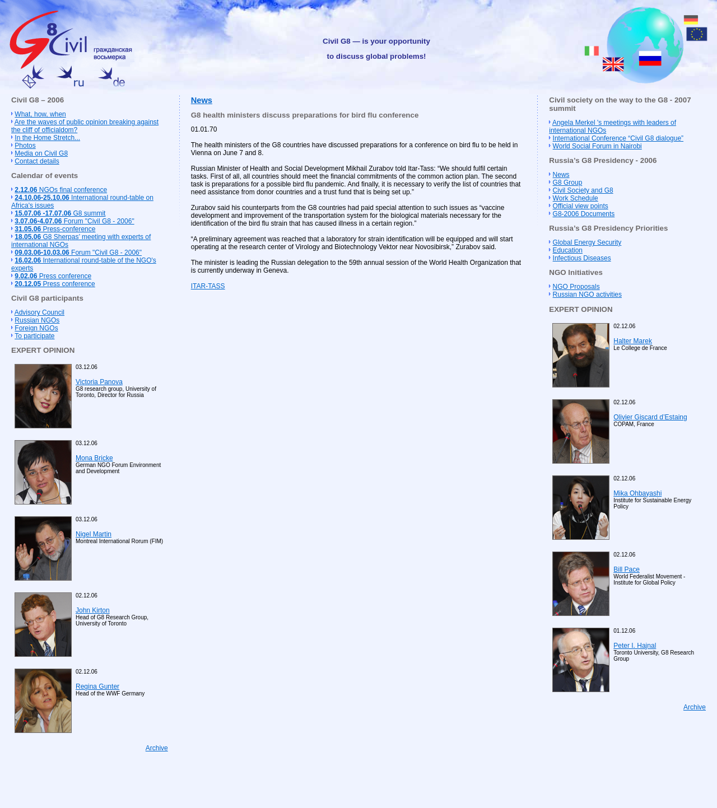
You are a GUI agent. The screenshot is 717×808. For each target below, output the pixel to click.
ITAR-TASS (208, 286)
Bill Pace (626, 569)
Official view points (580, 206)
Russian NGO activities (587, 294)
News (201, 100)
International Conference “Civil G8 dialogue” (618, 138)
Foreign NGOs (36, 328)
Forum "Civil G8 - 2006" (74, 221)
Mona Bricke (94, 458)
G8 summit (60, 213)
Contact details (37, 161)
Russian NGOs (37, 320)
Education (568, 250)
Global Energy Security (587, 242)
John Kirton (93, 610)
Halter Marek (632, 341)
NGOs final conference (61, 190)
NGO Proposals (576, 287)
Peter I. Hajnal (634, 646)
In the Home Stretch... (47, 138)
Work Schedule (575, 198)
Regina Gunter (97, 686)
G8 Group (568, 182)
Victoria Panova (99, 382)
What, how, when (40, 114)
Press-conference (55, 229)
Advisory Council (39, 312)
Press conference (53, 276)
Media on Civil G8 (41, 153)
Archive (157, 748)
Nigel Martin (93, 534)
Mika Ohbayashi (637, 493)
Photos (25, 146)
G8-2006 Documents (584, 214)
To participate (34, 336)
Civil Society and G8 (583, 190)
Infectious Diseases (582, 258)
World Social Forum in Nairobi (597, 146)
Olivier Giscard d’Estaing (650, 417)
